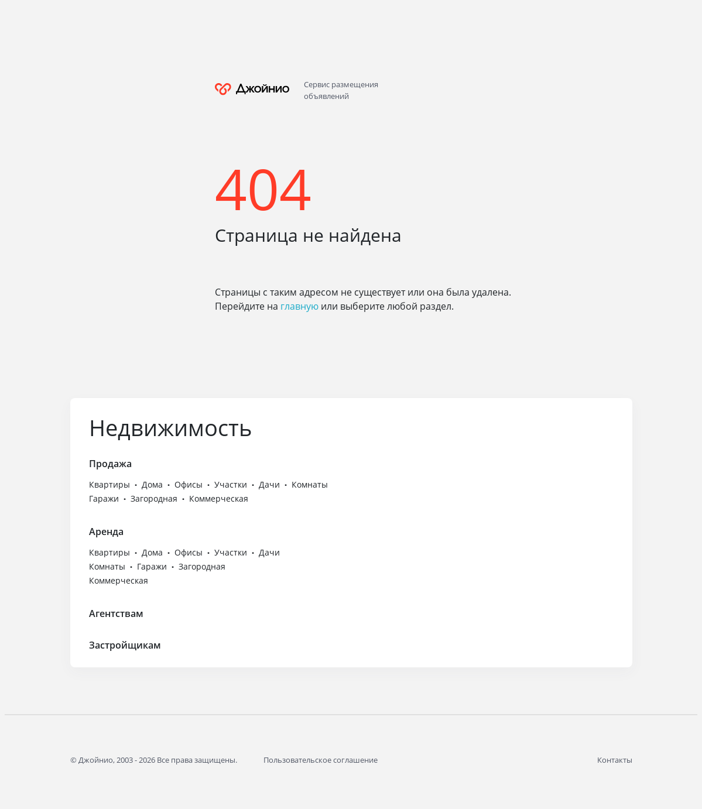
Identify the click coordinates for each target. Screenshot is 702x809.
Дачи (269, 484)
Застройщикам (125, 645)
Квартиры (109, 484)
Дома (152, 484)
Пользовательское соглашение (320, 760)
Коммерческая (218, 498)
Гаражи (104, 498)
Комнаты (310, 484)
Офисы (188, 484)
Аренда (106, 531)
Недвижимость (170, 427)
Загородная (154, 498)
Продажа (110, 463)
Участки (230, 484)
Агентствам (116, 613)
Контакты (614, 760)
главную (299, 306)
